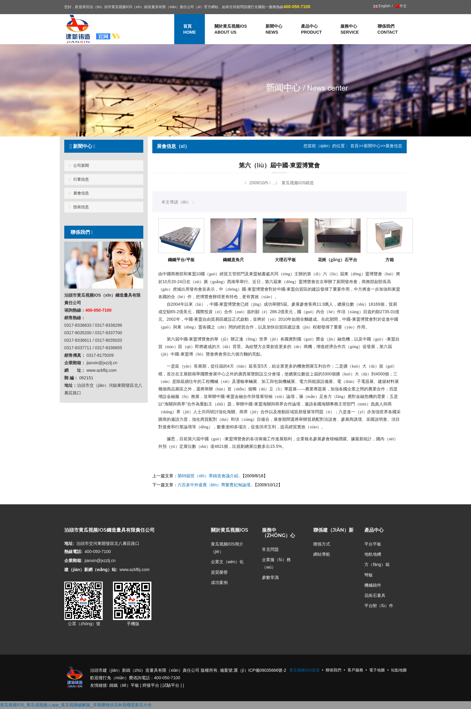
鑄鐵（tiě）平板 (124, 685)
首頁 (354, 145)
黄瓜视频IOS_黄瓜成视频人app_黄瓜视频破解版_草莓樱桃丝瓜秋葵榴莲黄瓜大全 (76, 704)
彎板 (368, 575)
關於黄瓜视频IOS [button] (230, 29)
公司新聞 (79, 165)
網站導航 (321, 554)
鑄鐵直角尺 (233, 259)
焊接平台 (150, 685)
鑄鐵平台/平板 (181, 259)
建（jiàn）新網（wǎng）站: (90, 569)
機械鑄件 (372, 585)
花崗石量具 (374, 595)
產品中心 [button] (311, 29)
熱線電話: (73, 551)
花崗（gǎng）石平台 (337, 259)
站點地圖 (399, 670)
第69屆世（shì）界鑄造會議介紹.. (209, 475)
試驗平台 (171, 685)
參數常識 (270, 577)
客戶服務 (355, 670)
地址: (69, 543)
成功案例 (219, 582)
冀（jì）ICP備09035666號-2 (260, 670)
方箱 (389, 259)
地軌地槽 (372, 554)
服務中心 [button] (349, 29)
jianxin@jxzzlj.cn (100, 560)
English (381, 6)
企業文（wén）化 (227, 561)
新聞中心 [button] (274, 29)
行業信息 (79, 179)
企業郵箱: (73, 560)
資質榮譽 (219, 572)
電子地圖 (377, 670)
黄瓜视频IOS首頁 (304, 670)
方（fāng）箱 (376, 564)
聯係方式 (321, 544)
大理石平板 (285, 259)
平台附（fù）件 (378, 605)
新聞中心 (372, 145)
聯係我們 (388, 29)
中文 (400, 6)
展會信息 (79, 193)
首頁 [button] (189, 29)
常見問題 (270, 549)
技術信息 (79, 207)
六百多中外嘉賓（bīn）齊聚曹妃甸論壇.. (215, 484)
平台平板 (372, 544)
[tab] (103, 146)
